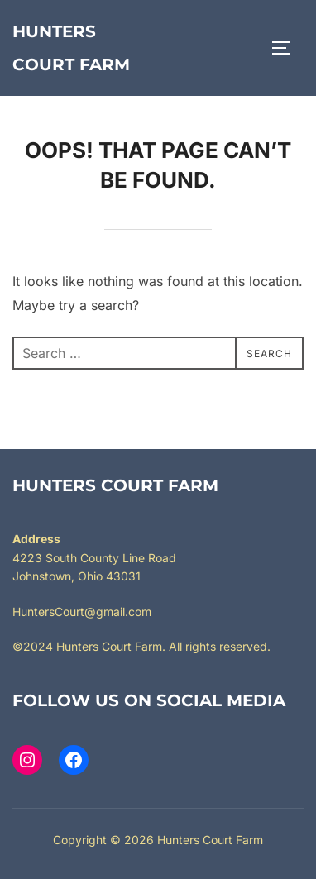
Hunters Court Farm (71, 47)
